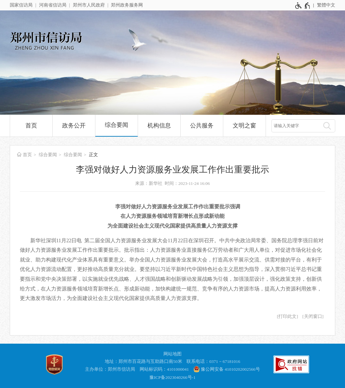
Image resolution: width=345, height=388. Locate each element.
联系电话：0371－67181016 (213, 361)
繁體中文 (326, 5)
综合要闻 (116, 125)
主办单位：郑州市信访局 (110, 369)
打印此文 (287, 316)
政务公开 (74, 125)
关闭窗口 (313, 316)
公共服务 (202, 125)
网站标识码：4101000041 (164, 369)
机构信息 (159, 125)
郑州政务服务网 (127, 5)
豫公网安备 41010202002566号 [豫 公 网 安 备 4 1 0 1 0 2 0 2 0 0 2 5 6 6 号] (226, 369)
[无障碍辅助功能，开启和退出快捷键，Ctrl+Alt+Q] (303, 5)
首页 (31, 125)
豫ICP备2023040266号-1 (172, 377)
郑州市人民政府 (89, 5)
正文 (93, 154)
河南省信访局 (52, 5)
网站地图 (172, 353)
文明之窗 (244, 125)
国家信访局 (21, 5)
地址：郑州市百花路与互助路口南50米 (143, 361)
